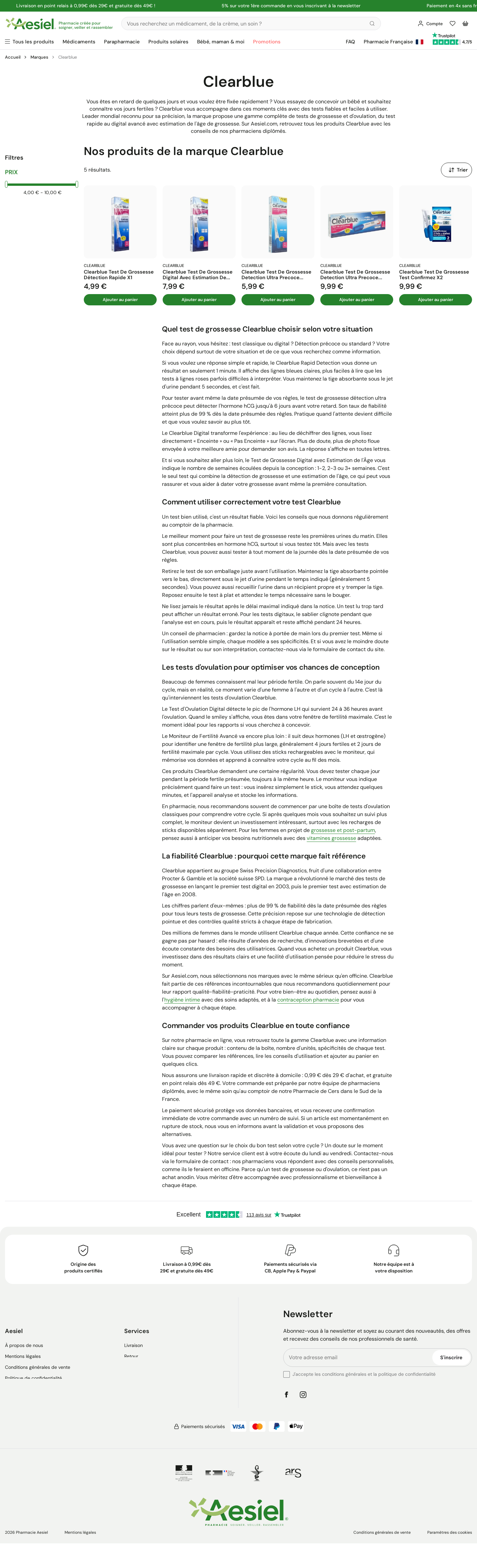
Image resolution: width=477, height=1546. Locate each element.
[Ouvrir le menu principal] (29, 42)
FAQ (350, 41)
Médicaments (79, 41)
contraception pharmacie (308, 1000)
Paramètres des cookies (449, 1533)
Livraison (133, 1339)
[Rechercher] (250, 23)
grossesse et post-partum (343, 830)
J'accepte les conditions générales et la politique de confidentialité (364, 1375)
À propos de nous (24, 1339)
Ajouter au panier (120, 300)
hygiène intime (182, 1000)
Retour (131, 1350)
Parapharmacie (122, 41)
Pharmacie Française (393, 41)
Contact (132, 1361)
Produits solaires (168, 41)
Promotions (267, 41)
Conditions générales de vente (37, 1361)
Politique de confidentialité (33, 1372)
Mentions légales (23, 1350)
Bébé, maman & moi (220, 41)
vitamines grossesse (331, 838)
